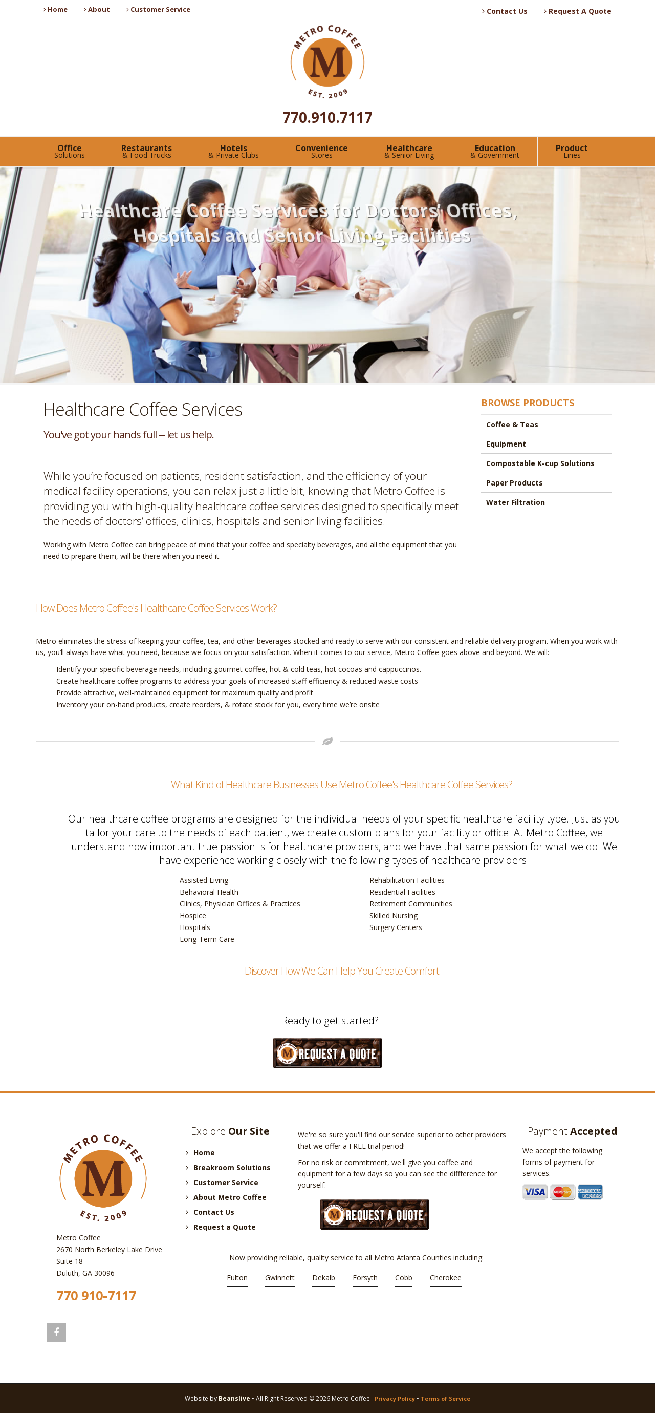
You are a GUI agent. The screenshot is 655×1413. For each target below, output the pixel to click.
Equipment (506, 444)
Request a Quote (221, 1227)
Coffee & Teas (512, 424)
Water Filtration (515, 502)
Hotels (233, 151)
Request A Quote (578, 11)
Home (55, 9)
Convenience (321, 151)
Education (494, 151)
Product (572, 151)
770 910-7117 (96, 1295)
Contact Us (505, 11)
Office (69, 151)
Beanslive (234, 1398)
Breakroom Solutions (228, 1167)
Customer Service (158, 9)
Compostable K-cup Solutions (540, 463)
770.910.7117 (327, 117)
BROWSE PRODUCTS (527, 402)
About (97, 9)
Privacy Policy (395, 1398)
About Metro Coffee (226, 1197)
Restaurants (146, 151)
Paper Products (514, 483)
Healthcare (409, 151)
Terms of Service (445, 1398)
